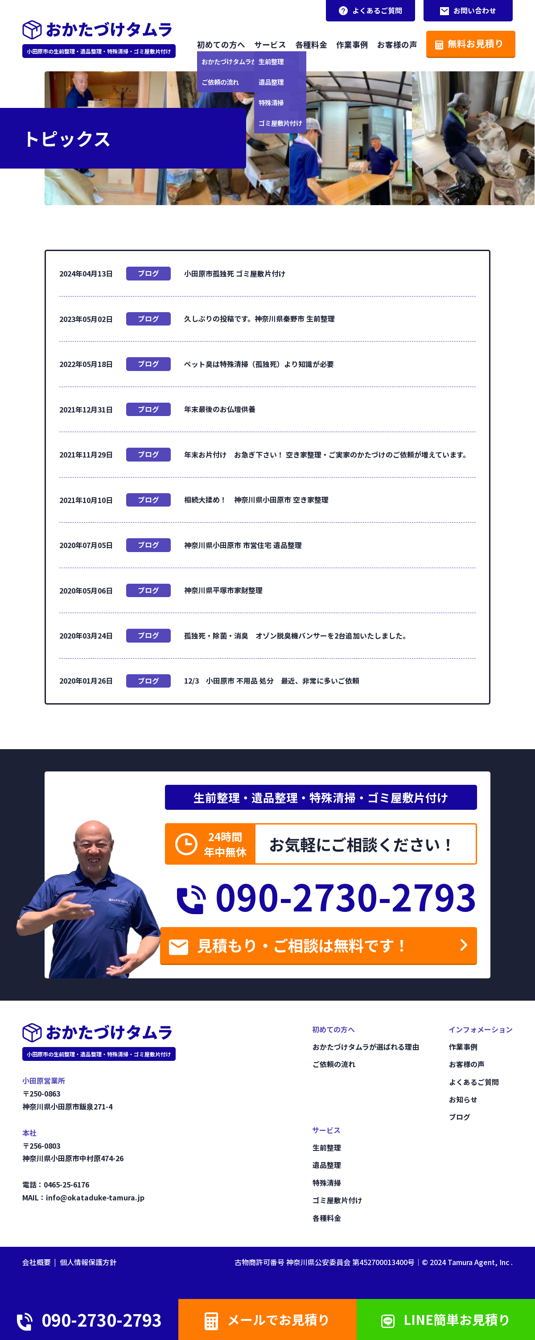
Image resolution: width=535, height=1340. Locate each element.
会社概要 (36, 1262)
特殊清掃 (326, 1183)
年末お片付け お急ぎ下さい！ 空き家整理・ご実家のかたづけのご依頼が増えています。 (327, 454)
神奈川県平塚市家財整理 (223, 590)
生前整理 (326, 1149)
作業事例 (349, 43)
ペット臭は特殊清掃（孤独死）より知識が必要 (259, 364)
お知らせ (463, 1101)
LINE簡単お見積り (445, 1318)
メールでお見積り (267, 1318)
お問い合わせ (468, 10)
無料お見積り (466, 43)
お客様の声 (394, 43)
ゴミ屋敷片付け (337, 1201)
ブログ (148, 273)
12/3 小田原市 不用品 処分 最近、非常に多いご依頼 (271, 681)
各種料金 (308, 43)
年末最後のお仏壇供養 (219, 409)
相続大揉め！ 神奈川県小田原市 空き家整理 (260, 500)
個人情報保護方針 (88, 1262)
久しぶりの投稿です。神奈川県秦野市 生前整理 (259, 318)
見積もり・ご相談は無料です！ (297, 948)
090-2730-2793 (324, 897)
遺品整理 (326, 1166)
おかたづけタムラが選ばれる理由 (365, 1049)
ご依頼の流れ (333, 1067)
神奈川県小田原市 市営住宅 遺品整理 (243, 545)
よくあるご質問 (370, 10)
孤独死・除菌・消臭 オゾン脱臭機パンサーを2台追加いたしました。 (297, 636)
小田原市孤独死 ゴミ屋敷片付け (235, 273)
